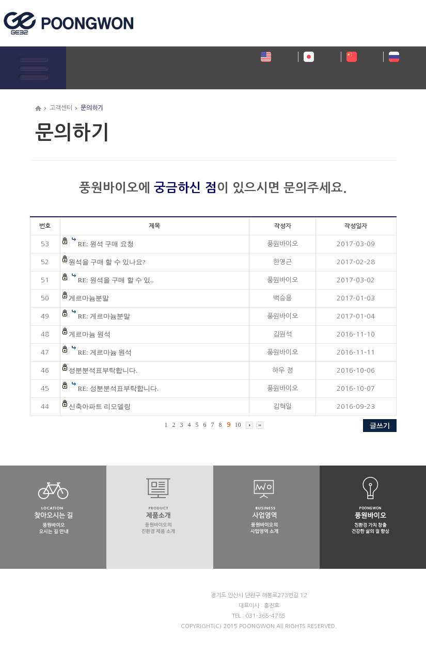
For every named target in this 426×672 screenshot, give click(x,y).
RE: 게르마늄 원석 (105, 352)
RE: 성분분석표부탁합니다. (118, 388)
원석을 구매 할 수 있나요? (107, 262)
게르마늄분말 (89, 298)
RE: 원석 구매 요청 (106, 244)
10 (238, 424)
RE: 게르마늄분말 (104, 316)
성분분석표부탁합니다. (103, 370)
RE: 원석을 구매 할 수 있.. (116, 280)
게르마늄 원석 (90, 334)
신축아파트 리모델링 (100, 406)
